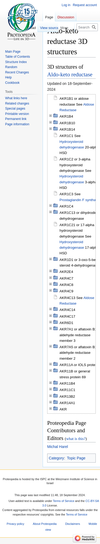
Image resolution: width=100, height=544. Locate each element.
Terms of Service (63, 501)
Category (56, 458)
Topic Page (76, 458)
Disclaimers (72, 524)
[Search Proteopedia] (87, 27)
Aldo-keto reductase (70, 74)
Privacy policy (15, 524)
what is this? (76, 439)
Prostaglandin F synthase (79, 200)
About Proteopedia (45, 524)
